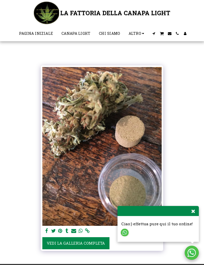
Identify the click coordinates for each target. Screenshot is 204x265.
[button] (153, 33)
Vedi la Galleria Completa (76, 243)
